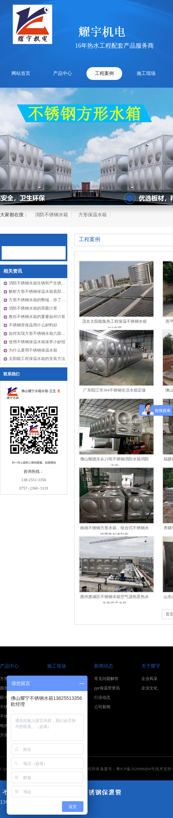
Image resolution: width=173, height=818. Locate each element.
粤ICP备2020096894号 (135, 769)
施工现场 (146, 73)
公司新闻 (102, 707)
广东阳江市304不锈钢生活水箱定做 (114, 390)
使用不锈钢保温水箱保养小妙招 (37, 341)
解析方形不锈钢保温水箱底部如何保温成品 (47, 291)
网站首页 (20, 73)
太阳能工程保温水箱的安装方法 (37, 358)
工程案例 (104, 73)
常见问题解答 (106, 678)
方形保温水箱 (92, 214)
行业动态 (102, 697)
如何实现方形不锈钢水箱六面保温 (39, 333)
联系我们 (11, 374)
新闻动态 (103, 666)
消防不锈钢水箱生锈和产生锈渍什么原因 (45, 283)
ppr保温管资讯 (107, 688)
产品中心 (62, 73)
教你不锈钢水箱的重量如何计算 (37, 316)
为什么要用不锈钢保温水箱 (33, 350)
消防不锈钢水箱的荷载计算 (33, 308)
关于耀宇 (150, 666)
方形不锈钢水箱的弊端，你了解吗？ (41, 300)
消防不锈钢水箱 (51, 214)
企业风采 (149, 678)
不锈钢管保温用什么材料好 (33, 325)
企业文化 (149, 688)
